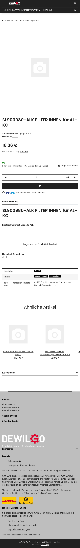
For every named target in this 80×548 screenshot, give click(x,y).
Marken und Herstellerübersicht (22, 525)
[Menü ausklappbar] (3, 2)
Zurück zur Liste (11, 20)
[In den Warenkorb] (4, 28)
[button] (69, 3)
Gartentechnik (41, 276)
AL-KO (37, 271)
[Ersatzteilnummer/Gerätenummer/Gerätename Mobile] (37, 10)
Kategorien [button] (8, 372)
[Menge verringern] (5, 177)
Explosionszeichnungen (19, 529)
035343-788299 (9, 416)
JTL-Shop (45, 545)
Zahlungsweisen (15, 461)
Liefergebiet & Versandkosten (21, 465)
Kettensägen (55, 276)
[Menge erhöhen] (74, 177)
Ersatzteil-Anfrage (16, 521)
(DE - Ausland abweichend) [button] (36, 166)
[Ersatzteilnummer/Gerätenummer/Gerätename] (75, 10)
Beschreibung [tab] (10, 201)
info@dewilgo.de (10, 421)
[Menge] (36, 177)
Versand (24, 151)
